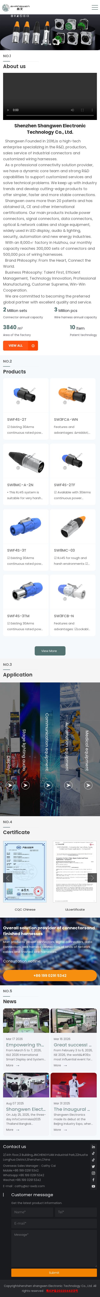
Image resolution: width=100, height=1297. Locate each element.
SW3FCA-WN (66, 419)
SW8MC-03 (64, 550)
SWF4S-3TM (18, 615)
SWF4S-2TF (64, 484)
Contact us (14, 1146)
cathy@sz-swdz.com (30, 1186)
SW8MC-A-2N (20, 484)
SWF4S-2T (16, 419)
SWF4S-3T (16, 550)
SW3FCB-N (64, 615)
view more (49, 651)
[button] (42, 44)
